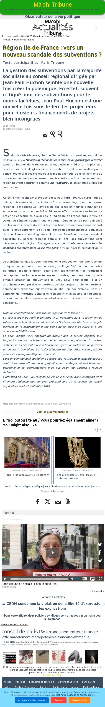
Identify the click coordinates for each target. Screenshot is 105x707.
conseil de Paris (95, 633)
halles (6, 634)
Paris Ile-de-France (24, 39)
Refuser (59, 700)
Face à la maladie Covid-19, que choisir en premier (74, 477)
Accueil (6, 39)
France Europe (43, 491)
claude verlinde (76, 633)
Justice (7, 676)
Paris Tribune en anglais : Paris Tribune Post (28, 583)
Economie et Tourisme (43, 671)
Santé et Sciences (25, 676)
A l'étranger (63, 491)
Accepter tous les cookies (31, 700)
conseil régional (35, 403)
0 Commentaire (8, 586)
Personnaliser (79, 700)
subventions (65, 403)
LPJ (53, 633)
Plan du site (49, 664)
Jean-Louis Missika (12, 634)
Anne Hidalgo (69, 633)
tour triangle (54, 629)
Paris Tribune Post (89, 486)
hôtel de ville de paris (44, 633)
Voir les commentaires (52, 411)
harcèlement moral (76, 629)
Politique (21, 671)
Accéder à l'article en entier (12, 624)
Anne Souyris (83, 633)
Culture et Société (70, 671)
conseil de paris (13, 629)
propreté (64, 633)
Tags (59, 664)
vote (64, 629)
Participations (92, 676)
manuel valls (34, 633)
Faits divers (90, 671)
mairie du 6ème (58, 633)
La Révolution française (67, 676)
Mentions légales (13, 681)
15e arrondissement (35, 629)
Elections (45, 676)
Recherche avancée (12, 519)
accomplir (89, 633)
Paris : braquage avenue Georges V (26, 475)
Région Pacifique (36, 486)
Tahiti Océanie (12, 486)
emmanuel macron (20, 632)
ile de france (51, 403)
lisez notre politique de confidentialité (75, 695)
